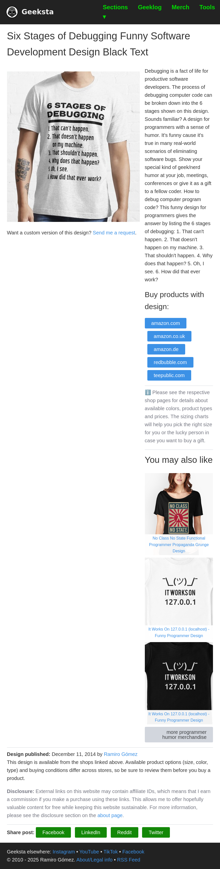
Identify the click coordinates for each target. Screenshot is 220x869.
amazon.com (165, 323)
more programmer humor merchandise (184, 734)
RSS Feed (128, 859)
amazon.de (166, 349)
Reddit (124, 832)
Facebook (53, 832)
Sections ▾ (115, 12)
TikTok (110, 851)
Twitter (156, 832)
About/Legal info (94, 859)
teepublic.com (169, 375)
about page (110, 815)
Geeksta (30, 12)
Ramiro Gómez (120, 754)
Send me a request (114, 232)
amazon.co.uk (169, 336)
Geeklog (150, 7)
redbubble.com (170, 362)
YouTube (89, 851)
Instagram (64, 851)
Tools (207, 7)
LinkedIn (90, 832)
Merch (180, 7)
